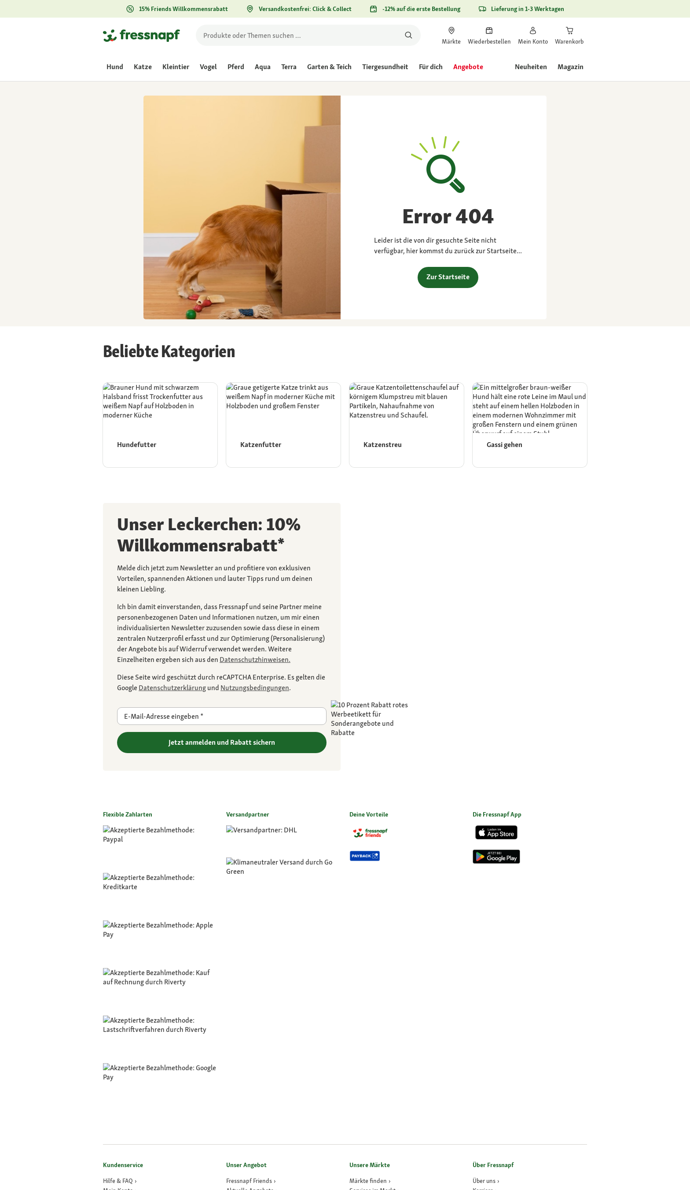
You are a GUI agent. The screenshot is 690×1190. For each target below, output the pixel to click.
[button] (478, 1168)
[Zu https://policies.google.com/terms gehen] (254, 687)
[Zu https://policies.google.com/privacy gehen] (172, 687)
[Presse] (483, 978)
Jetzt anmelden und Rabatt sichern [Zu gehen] (222, 742)
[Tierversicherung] (250, 1007)
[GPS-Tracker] (244, 987)
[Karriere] (485, 929)
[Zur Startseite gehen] (141, 35)
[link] (451, 35)
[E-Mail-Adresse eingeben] (222, 716)
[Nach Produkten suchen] (408, 35)
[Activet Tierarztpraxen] (380, 958)
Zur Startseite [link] (448, 276)
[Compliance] (490, 958)
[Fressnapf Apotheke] (254, 1016)
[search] (308, 35)
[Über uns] (486, 920)
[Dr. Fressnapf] (245, 997)
